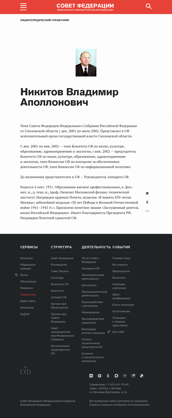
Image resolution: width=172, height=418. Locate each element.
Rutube (133, 376)
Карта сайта (27, 301)
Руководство (59, 264)
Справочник (28, 294)
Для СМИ (118, 331)
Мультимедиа (121, 311)
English (24, 314)
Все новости (120, 264)
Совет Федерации (62, 258)
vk (91, 376)
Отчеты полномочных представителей (92, 343)
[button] (23, 7)
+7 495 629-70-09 (117, 384)
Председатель (121, 271)
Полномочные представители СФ (60, 349)
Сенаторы (57, 277)
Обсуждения (28, 281)
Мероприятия (90, 312)
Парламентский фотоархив (141, 376)
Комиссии (57, 290)
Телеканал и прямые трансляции (120, 321)
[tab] (147, 204)
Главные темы (121, 258)
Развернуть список (147, 211)
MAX (116, 376)
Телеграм (125, 376)
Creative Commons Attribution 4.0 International (119, 404)
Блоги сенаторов (123, 304)
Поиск (24, 275)
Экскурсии (27, 307)
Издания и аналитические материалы (93, 357)
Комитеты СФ (60, 284)
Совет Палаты (60, 271)
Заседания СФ (90, 268)
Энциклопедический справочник (44, 20)
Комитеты (118, 277)
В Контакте (147, 193)
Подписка (26, 288)
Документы (89, 285)
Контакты (26, 258)
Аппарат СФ (58, 297)
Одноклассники (147, 202)
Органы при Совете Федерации (58, 317)
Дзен (99, 376)
